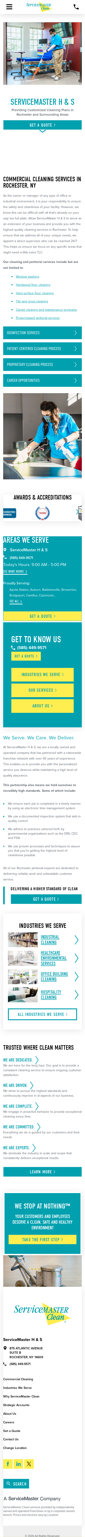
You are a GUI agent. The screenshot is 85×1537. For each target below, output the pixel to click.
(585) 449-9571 (18, 558)
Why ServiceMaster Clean (21, 1396)
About (42, 705)
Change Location (15, 1448)
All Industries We (43, 1014)
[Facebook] (8, 1464)
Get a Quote (11, 1431)
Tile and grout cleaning (32, 301)
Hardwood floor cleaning (33, 285)
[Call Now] (76, 7)
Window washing (27, 277)
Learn (43, 1171)
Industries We (43, 674)
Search (16, 1483)
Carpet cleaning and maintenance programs (46, 310)
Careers (8, 1422)
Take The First (42, 1239)
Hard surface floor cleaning (35, 293)
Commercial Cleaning (18, 1379)
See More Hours (13, 572)
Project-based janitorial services (38, 318)
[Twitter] (29, 1464)
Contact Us (11, 1439)
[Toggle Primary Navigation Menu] (9, 6)
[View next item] (76, 512)
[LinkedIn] (18, 1464)
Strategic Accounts (16, 1405)
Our (43, 690)
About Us (9, 1414)
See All (14, 601)
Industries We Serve (17, 1388)
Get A (43, 125)
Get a (43, 616)
